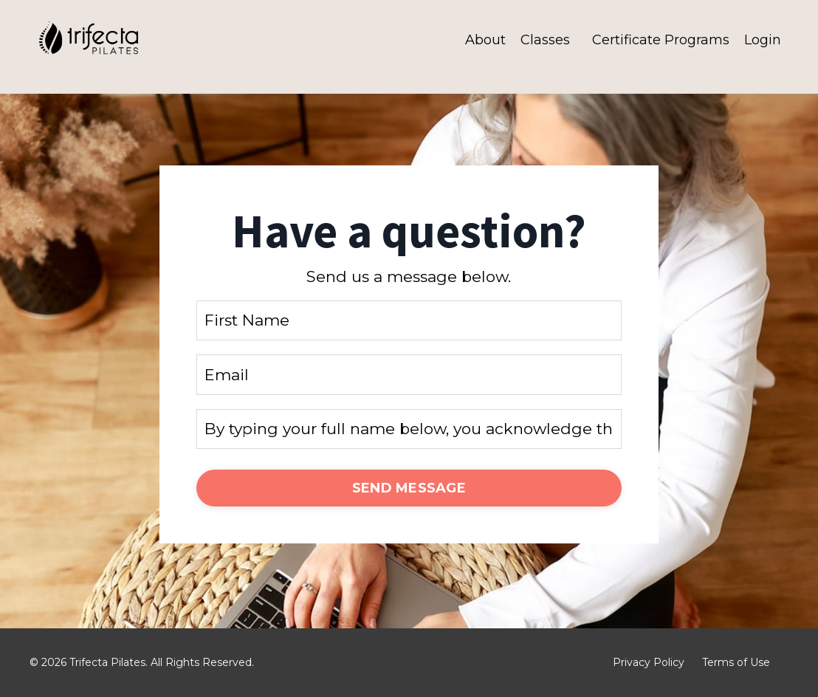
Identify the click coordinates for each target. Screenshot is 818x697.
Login (762, 40)
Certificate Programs (660, 40)
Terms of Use (736, 662)
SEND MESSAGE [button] (409, 488)
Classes (545, 40)
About (485, 40)
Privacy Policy (648, 662)
